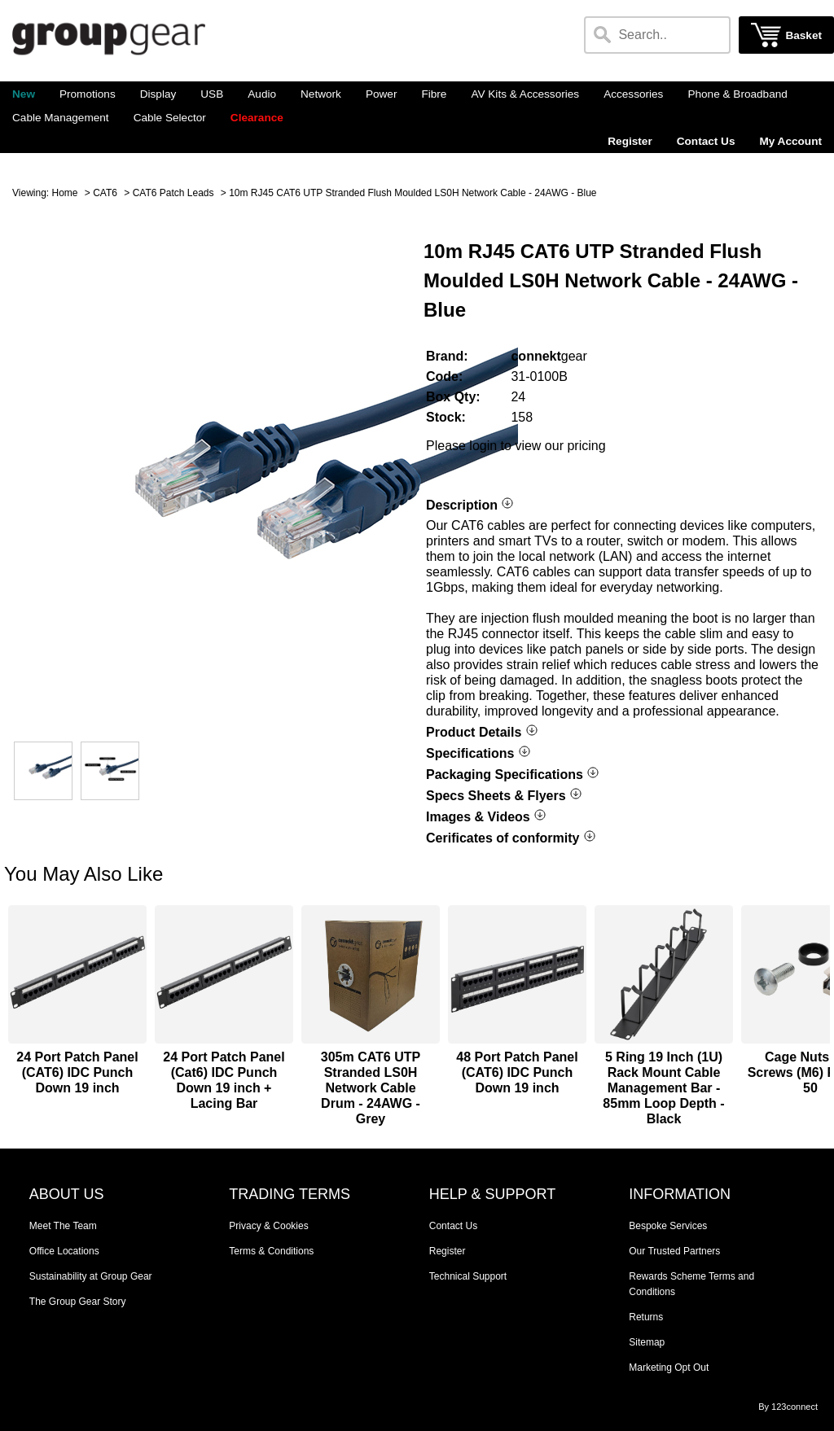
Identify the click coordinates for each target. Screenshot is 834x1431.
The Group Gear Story (77, 1301)
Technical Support (468, 1276)
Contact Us (706, 141)
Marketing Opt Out (669, 1367)
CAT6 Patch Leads (173, 193)
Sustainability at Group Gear (90, 1276)
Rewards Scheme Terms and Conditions (691, 1284)
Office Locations (64, 1251)
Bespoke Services (668, 1226)
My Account (790, 141)
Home (64, 193)
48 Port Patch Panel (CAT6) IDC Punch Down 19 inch (516, 1072)
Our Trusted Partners (674, 1251)
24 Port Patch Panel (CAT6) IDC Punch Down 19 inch (77, 1072)
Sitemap (647, 1342)
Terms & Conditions (271, 1251)
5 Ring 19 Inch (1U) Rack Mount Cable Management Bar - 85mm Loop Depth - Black (663, 1088)
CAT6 (105, 193)
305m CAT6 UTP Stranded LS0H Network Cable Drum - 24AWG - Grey (370, 1088)
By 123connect (788, 1406)
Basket (803, 35)
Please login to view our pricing (516, 446)
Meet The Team (63, 1226)
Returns (646, 1317)
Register (630, 141)
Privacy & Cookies (268, 1226)
